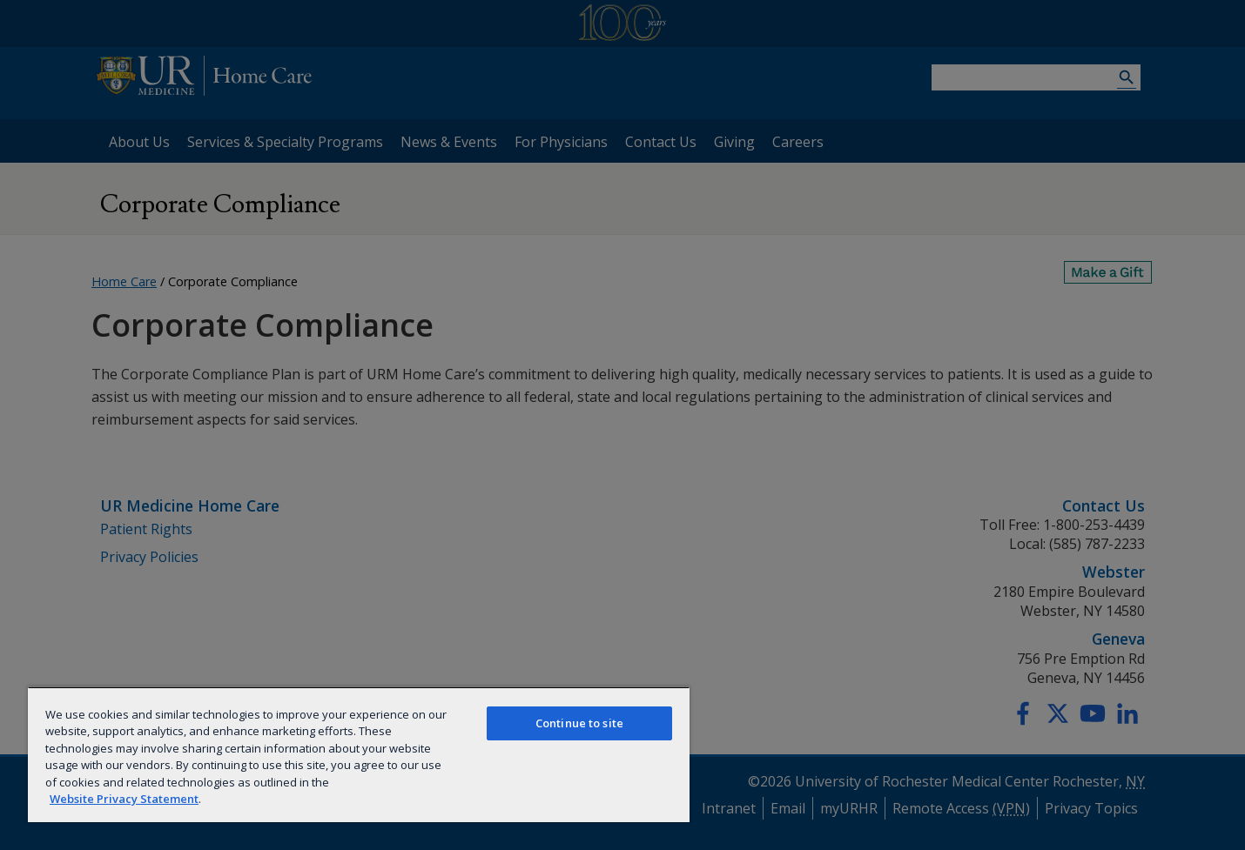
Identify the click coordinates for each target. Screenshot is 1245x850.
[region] (359, 754)
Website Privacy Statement (124, 798)
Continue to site (579, 723)
